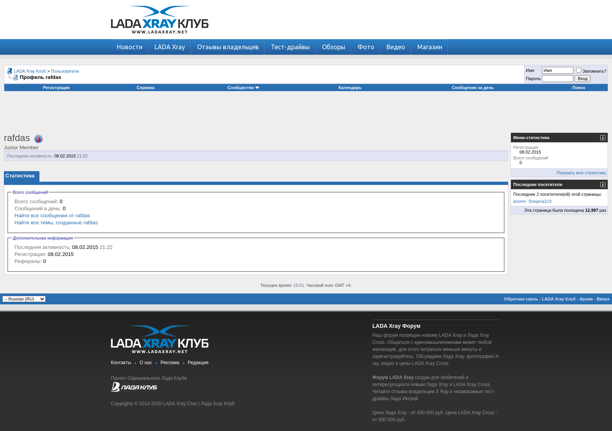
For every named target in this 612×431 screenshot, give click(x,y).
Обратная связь (521, 299)
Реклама (169, 362)
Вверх (603, 299)
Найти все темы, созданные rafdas (56, 222)
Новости (129, 46)
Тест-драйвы (290, 46)
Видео (395, 46)
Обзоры (333, 46)
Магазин (429, 46)
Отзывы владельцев (228, 46)
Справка (146, 87)
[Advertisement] (306, 114)
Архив (586, 299)
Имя (530, 70)
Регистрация (56, 87)
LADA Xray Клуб (30, 71)
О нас (146, 362)
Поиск (578, 87)
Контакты (121, 362)
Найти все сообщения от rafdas (52, 215)
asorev (519, 201)
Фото (366, 46)
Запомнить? (591, 71)
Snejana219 (540, 201)
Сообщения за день (473, 87)
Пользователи (65, 71)
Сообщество (244, 87)
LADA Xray (170, 46)
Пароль (533, 78)
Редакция (198, 362)
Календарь (349, 87)
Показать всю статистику (581, 172)
